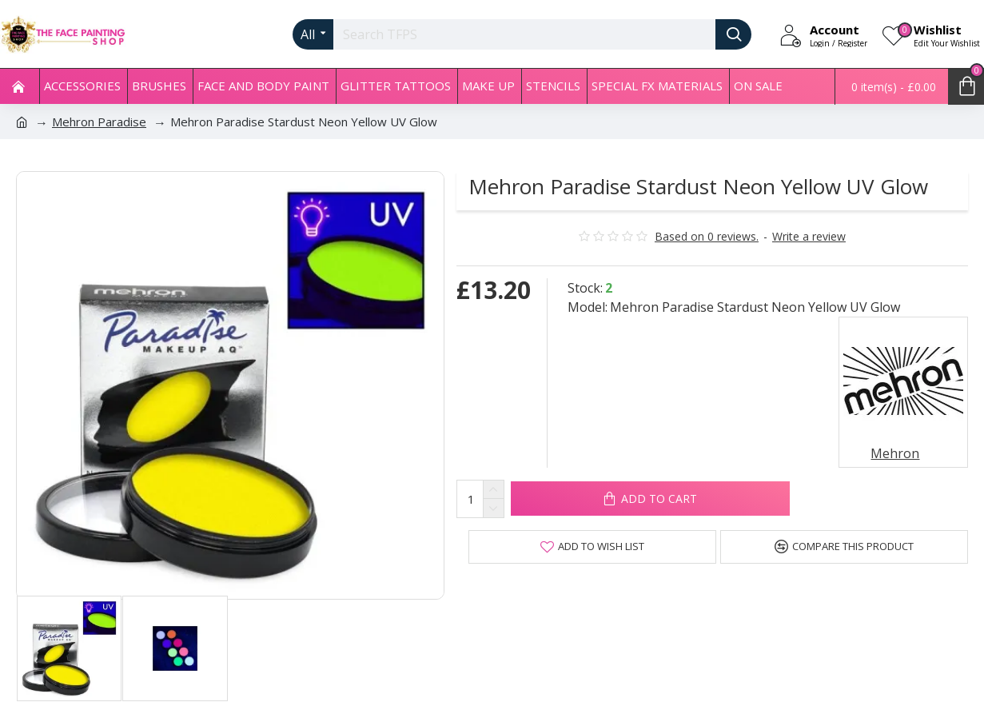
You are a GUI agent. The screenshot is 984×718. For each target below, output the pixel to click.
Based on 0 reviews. (707, 236)
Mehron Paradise (99, 122)
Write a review (809, 236)
